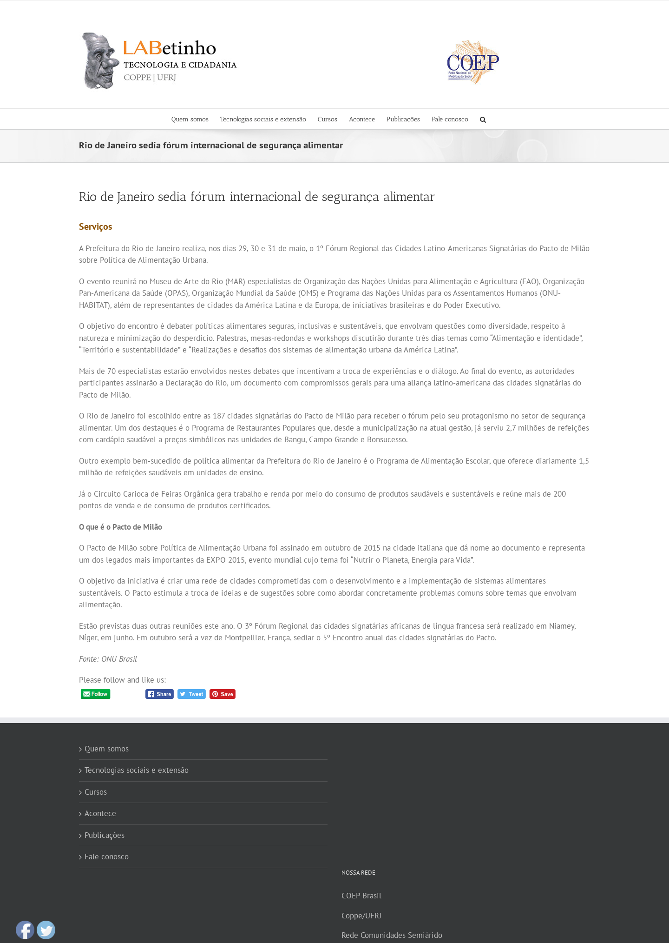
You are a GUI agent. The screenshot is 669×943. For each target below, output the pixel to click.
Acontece (100, 813)
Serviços (95, 226)
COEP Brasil (361, 895)
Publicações (105, 835)
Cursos (96, 792)
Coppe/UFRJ (361, 915)
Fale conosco (107, 856)
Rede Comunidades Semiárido (391, 935)
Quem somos (107, 749)
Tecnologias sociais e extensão (137, 770)
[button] (483, 119)
